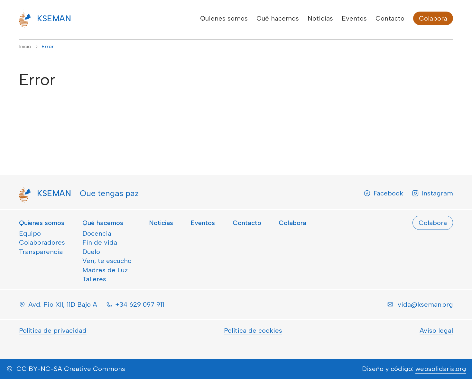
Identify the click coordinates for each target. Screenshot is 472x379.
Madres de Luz (105, 270)
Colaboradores (42, 242)
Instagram (432, 193)
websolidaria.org (440, 369)
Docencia (96, 233)
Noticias (320, 18)
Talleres (94, 279)
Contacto (389, 18)
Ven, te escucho (107, 261)
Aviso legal (436, 330)
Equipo (30, 233)
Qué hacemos (277, 18)
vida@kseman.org (425, 304)
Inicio (25, 46)
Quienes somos (224, 18)
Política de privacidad (53, 330)
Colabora (433, 18)
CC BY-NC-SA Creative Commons (70, 369)
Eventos (354, 18)
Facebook (383, 193)
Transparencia (41, 252)
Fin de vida (99, 242)
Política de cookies (253, 330)
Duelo (91, 252)
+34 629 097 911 (139, 304)
